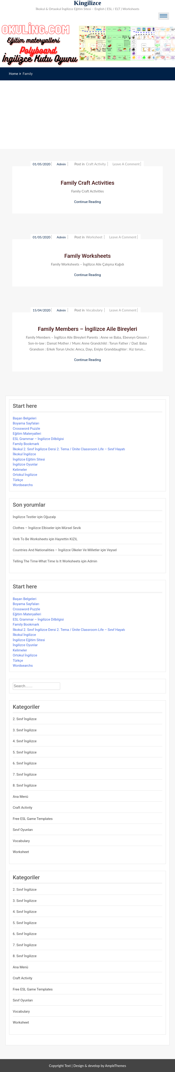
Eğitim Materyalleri (27, 434)
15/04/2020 (42, 310)
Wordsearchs (23, 485)
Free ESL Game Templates (33, 819)
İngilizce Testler (24, 517)
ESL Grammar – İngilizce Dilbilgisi (38, 439)
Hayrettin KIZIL (66, 539)
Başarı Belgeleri (24, 418)
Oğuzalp (50, 517)
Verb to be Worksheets (30, 539)
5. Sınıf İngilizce (25, 752)
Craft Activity (96, 164)
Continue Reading (87, 202)
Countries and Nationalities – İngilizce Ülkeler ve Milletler (56, 550)
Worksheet (94, 237)
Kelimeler (20, 470)
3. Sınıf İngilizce (25, 730)
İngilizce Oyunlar (25, 464)
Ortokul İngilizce (25, 475)
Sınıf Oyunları (23, 830)
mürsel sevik (71, 528)
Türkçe (18, 480)
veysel (112, 550)
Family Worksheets (87, 256)
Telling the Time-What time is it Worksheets (46, 561)
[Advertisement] (87, 115)
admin (62, 164)
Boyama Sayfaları (26, 423)
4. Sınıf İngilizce (25, 741)
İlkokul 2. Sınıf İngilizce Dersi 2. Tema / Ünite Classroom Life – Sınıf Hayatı (69, 449)
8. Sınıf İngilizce (25, 785)
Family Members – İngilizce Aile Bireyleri (87, 329)
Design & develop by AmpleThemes (99, 1066)
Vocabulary (94, 310)
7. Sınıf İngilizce (25, 774)
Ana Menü (20, 797)
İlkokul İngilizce (24, 454)
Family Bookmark (26, 444)
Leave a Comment (126, 164)
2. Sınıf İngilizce (25, 719)
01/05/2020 (42, 164)
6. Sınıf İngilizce (25, 763)
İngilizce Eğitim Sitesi (29, 459)
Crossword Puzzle (26, 429)
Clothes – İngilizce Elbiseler (33, 528)
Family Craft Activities (87, 183)
